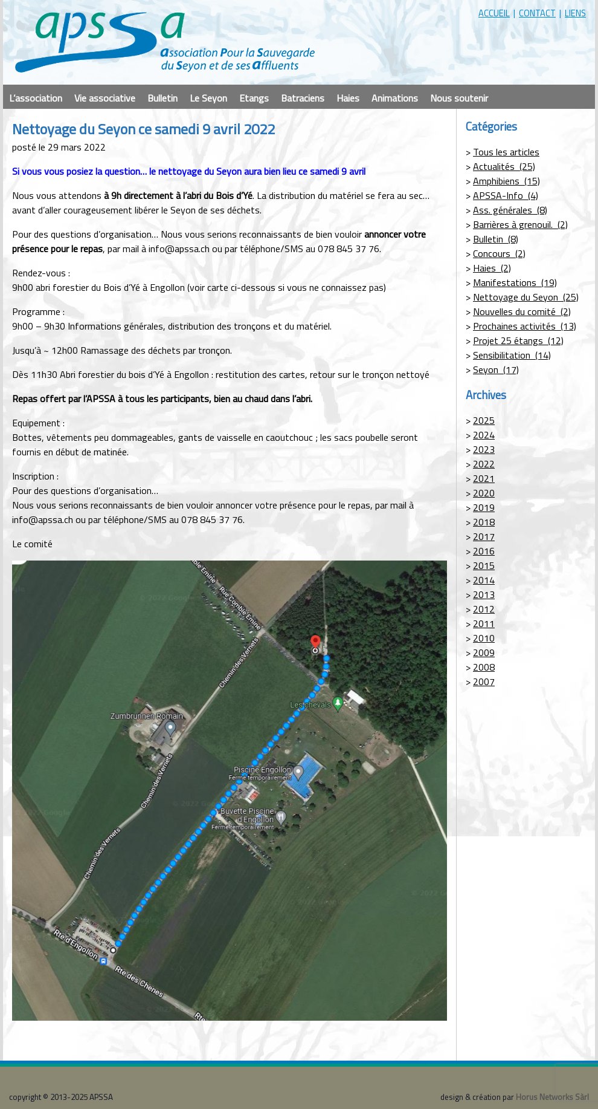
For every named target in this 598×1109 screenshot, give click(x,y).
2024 (484, 435)
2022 (484, 464)
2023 (484, 449)
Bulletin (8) (495, 239)
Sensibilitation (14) (512, 355)
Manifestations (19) (515, 282)
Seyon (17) (496, 369)
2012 (484, 609)
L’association (35, 98)
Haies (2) (492, 268)
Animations (394, 98)
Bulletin (162, 98)
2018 (484, 522)
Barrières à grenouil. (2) (520, 224)
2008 (484, 667)
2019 (484, 507)
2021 (484, 478)
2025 (484, 420)
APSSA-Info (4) (505, 195)
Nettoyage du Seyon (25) (526, 297)
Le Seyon (208, 98)
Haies (347, 98)
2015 (484, 565)
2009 (484, 652)
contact (537, 13)
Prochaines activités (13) (524, 326)
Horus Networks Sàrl (552, 1097)
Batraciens (302, 98)
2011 (484, 623)
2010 (484, 638)
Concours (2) (499, 253)
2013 (484, 594)
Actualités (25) (504, 166)
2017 (484, 536)
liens (575, 13)
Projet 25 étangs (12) (518, 340)
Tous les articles (506, 152)
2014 (484, 580)
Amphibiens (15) (506, 181)
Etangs (254, 98)
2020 (484, 493)
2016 (484, 551)
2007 (484, 681)
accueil (494, 13)
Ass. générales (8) (510, 210)
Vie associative (104, 98)
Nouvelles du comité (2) (522, 311)
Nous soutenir (459, 98)
